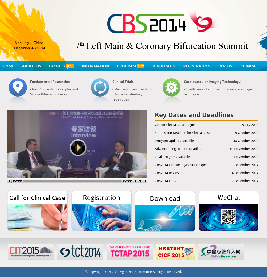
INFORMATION (95, 65)
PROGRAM (130, 66)
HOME (8, 65)
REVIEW (225, 65)
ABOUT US (31, 65)
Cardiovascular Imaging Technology (212, 81)
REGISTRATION (196, 65)
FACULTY (61, 66)
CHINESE (248, 65)
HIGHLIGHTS (163, 65)
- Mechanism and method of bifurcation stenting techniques (133, 94)
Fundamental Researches (50, 81)
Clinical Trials (123, 81)
